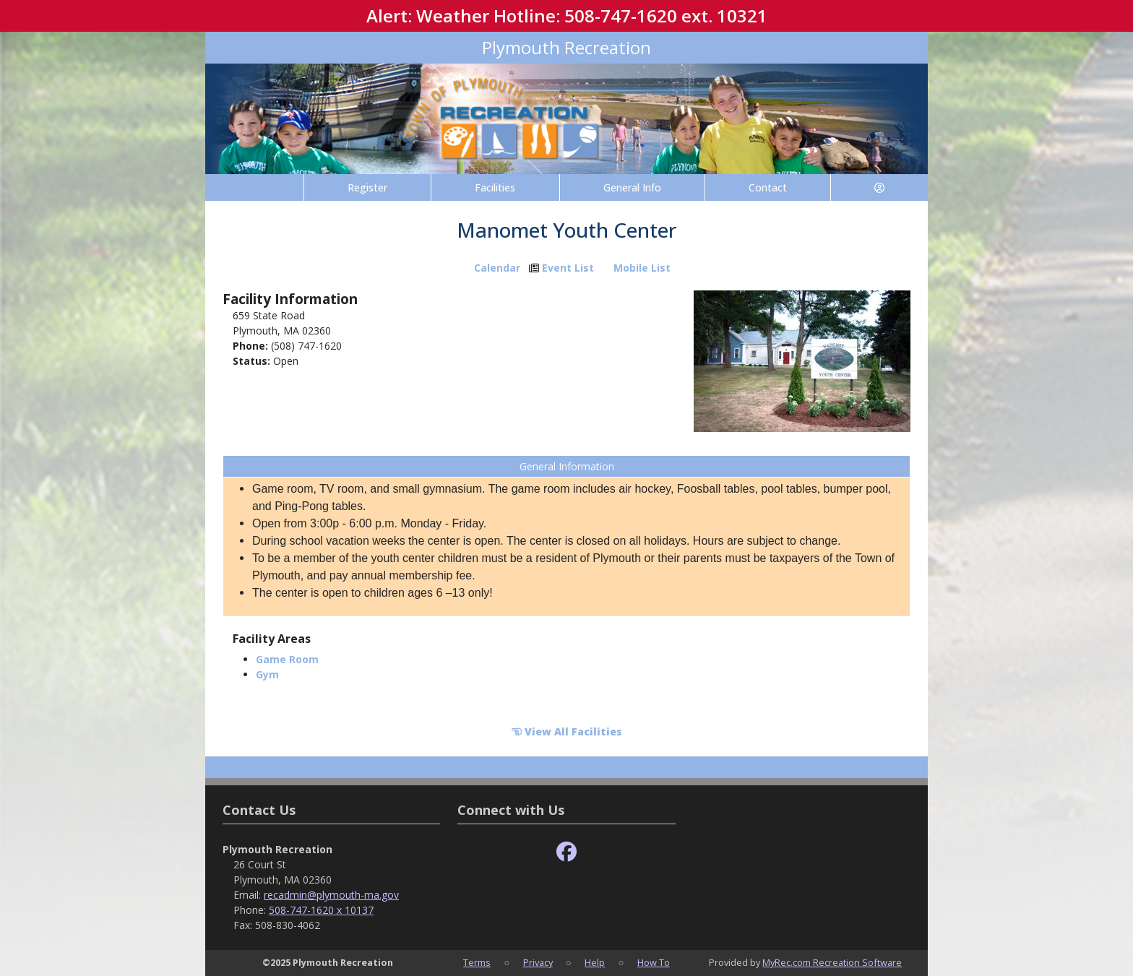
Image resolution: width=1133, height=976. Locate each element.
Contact (768, 187)
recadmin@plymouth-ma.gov (331, 895)
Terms (477, 962)
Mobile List (642, 268)
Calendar (497, 268)
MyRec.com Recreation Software (832, 962)
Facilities (495, 187)
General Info (632, 187)
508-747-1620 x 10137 (321, 910)
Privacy (538, 962)
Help (595, 962)
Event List (568, 268)
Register (367, 187)
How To (653, 962)
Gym (267, 674)
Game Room (287, 659)
